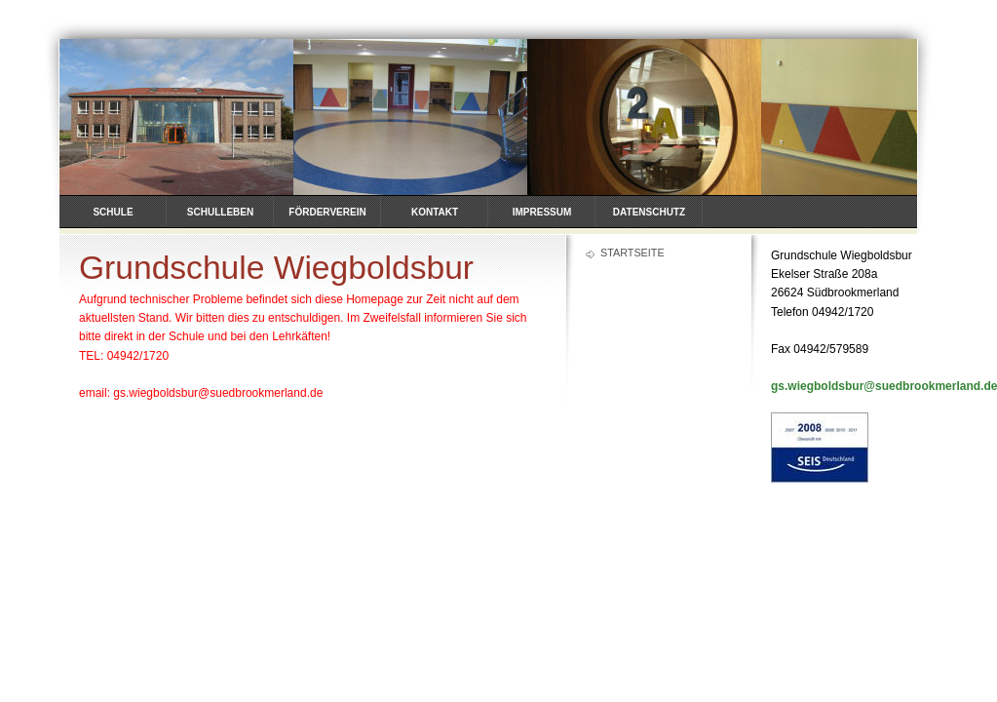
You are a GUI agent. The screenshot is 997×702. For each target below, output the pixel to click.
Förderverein (326, 212)
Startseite (632, 252)
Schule (113, 212)
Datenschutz (649, 212)
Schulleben (220, 212)
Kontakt (434, 212)
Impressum (542, 212)
